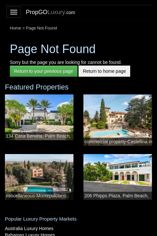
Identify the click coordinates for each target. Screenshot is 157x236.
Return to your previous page (43, 71)
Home (15, 28)
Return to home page (104, 71)
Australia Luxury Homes (29, 228)
